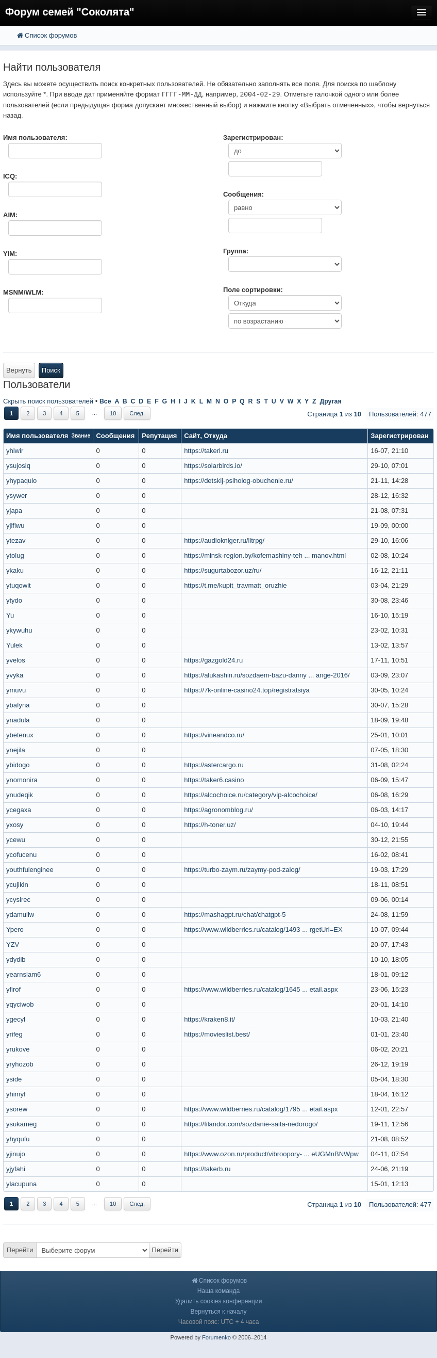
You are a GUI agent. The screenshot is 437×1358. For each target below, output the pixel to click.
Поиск (51, 370)
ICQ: (10, 176)
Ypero (15, 929)
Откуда (215, 436)
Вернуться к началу (218, 1311)
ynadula (18, 720)
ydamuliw (20, 914)
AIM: (10, 215)
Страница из (334, 414)
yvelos (15, 660)
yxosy (14, 825)
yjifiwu (15, 525)
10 (113, 413)
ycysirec (18, 899)
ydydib (16, 959)
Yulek (14, 645)
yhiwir (14, 451)
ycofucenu (21, 855)
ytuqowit (18, 585)
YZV (12, 944)
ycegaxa (18, 810)
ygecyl (15, 1019)
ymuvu (16, 690)
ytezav (16, 540)
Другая (330, 401)
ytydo (14, 600)
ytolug (15, 555)
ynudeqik (19, 795)
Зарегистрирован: (253, 137)
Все (105, 401)
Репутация (159, 436)
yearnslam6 (23, 974)
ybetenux (19, 735)
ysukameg (21, 1124)
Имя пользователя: (35, 137)
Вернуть (19, 370)
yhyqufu (18, 1139)
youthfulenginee (30, 870)
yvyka (14, 675)
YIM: (10, 253)
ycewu (15, 840)
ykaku (15, 570)
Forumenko (216, 1337)
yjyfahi (15, 1169)
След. (137, 413)
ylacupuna (21, 1184)
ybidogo (18, 765)
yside (14, 1079)
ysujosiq (18, 466)
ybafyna (18, 705)
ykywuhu (19, 630)
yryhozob (19, 1064)
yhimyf (16, 1094)
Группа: (235, 251)
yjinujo (15, 1154)
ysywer (16, 495)
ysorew (16, 1109)
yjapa (14, 510)
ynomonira (22, 780)
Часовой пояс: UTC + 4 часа (218, 1321)
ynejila (15, 750)
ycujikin (17, 884)
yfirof (13, 989)
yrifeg (14, 1034)
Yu (10, 615)
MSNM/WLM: (23, 292)
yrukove (18, 1049)
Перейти (20, 1250)
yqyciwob (19, 1004)
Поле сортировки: (253, 290)
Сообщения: (243, 194)
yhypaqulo (21, 480)
